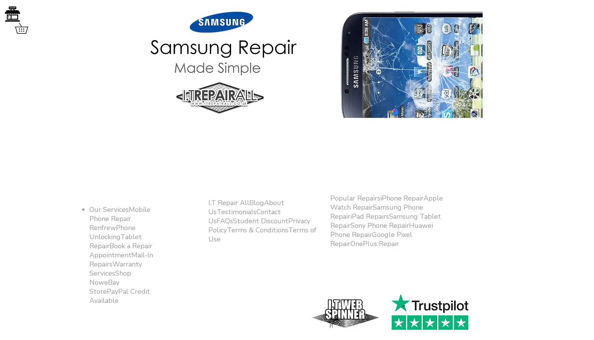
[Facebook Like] (427, 285)
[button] (27, 28)
